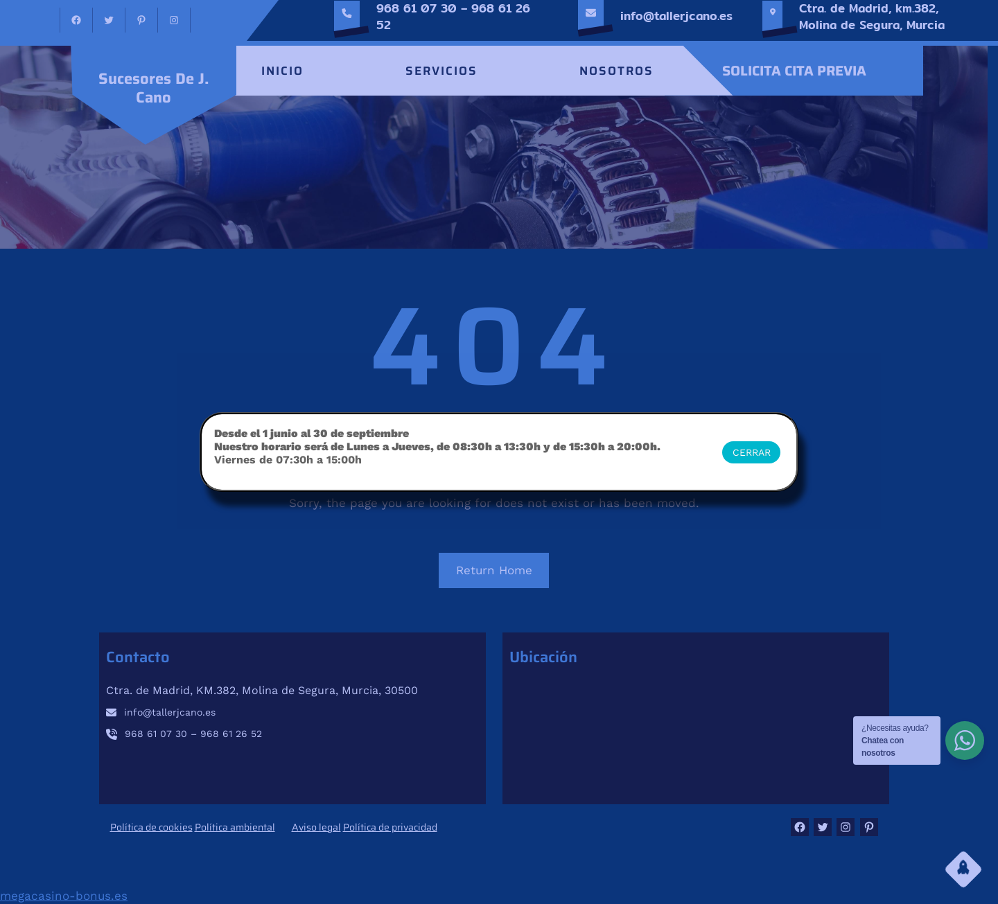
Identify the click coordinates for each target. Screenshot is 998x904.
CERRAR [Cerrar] (752, 452)
